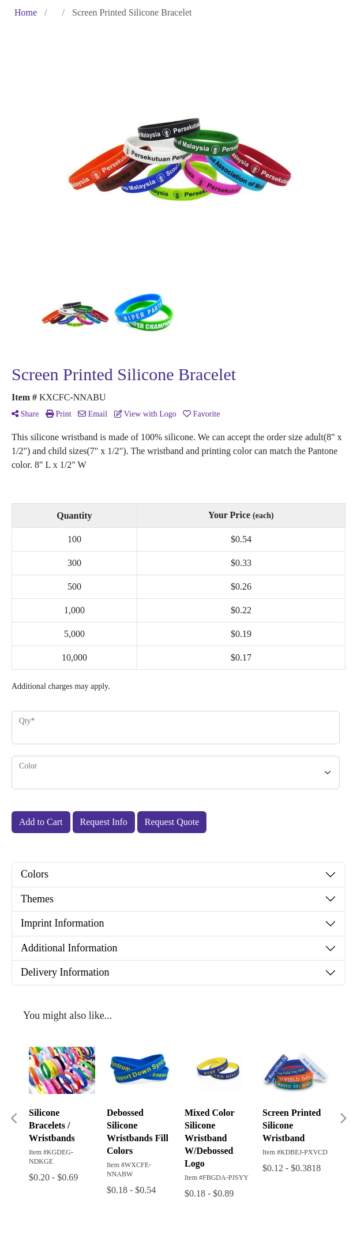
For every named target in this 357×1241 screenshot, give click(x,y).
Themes (37, 899)
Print (59, 414)
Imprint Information (62, 923)
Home (25, 12)
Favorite (201, 414)
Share (25, 414)
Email (92, 414)
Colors (34, 874)
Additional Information (69, 948)
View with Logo (145, 414)
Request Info (103, 822)
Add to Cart (41, 822)
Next (342, 1118)
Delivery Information (65, 972)
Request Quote (172, 822)
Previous (14, 1118)
